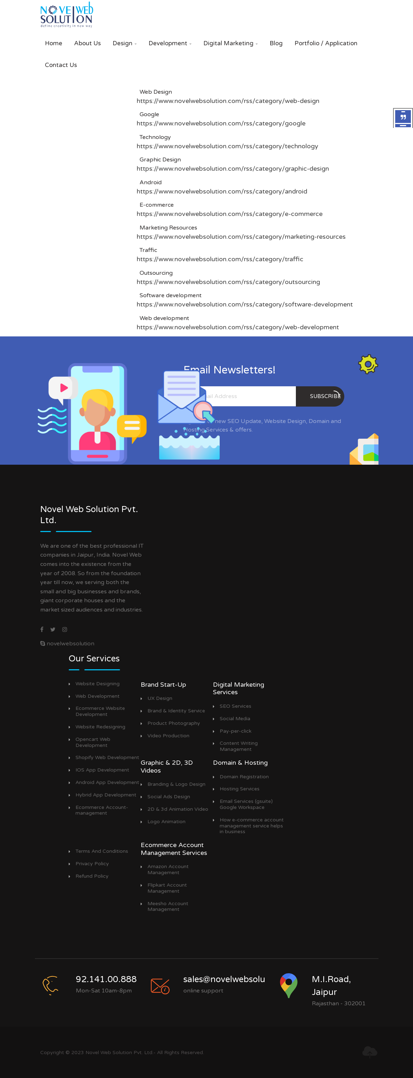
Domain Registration (244, 777)
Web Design (154, 92)
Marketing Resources (167, 227)
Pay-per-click (235, 731)
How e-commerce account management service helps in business (252, 826)
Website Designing (97, 684)
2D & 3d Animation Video (177, 809)
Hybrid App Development (105, 795)
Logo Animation (166, 822)
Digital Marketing (230, 43)
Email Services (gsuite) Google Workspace (246, 804)
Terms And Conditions (101, 851)
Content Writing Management (239, 746)
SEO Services (235, 706)
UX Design (159, 698)
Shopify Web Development (107, 757)
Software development (169, 295)
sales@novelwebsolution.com (242, 979)
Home (53, 43)
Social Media (235, 719)
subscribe (325, 395)
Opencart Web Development (92, 742)
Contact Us (61, 65)
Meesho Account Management (167, 907)
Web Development (97, 696)
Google (148, 114)
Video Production (168, 736)
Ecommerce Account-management (101, 810)
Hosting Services (240, 789)
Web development (163, 318)
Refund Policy (92, 876)
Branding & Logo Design (176, 784)
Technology (154, 137)
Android (149, 182)
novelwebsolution (67, 643)
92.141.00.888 (106, 979)
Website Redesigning (100, 727)
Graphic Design (159, 159)
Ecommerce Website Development (100, 711)
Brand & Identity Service (176, 711)
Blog (276, 43)
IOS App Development (102, 770)
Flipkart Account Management (167, 888)
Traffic (147, 250)
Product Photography (173, 723)
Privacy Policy (92, 864)
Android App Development (107, 782)
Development (170, 43)
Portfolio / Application (325, 43)
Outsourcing (155, 273)
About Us (87, 43)
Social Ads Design (168, 797)
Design (125, 43)
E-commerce (155, 204)
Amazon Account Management (168, 870)
